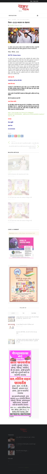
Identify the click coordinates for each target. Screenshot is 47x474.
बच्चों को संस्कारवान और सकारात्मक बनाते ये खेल (18, 174)
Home (9, 19)
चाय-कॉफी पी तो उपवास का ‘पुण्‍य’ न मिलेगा (25, 437)
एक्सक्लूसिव (14, 19)
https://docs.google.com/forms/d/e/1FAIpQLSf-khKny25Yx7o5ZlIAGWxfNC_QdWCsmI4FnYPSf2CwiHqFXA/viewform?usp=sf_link (26, 114)
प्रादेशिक (9, 173)
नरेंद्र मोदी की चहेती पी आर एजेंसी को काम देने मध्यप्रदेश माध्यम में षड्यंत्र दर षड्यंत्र (22, 147)
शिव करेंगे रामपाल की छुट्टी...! (22, 451)
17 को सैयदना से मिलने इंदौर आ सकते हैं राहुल (25, 444)
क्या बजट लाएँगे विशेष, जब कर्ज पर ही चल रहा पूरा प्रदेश (26, 332)
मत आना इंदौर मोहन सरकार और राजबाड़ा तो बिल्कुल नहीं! (20, 197)
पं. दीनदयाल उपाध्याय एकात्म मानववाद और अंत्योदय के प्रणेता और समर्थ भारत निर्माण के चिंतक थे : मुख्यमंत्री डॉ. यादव (27, 341)
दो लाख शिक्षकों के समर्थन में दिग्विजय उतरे (25, 324)
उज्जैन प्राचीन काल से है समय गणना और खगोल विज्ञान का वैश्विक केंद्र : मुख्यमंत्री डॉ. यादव (27, 317)
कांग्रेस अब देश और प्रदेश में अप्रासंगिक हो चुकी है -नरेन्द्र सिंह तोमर (25, 143)
